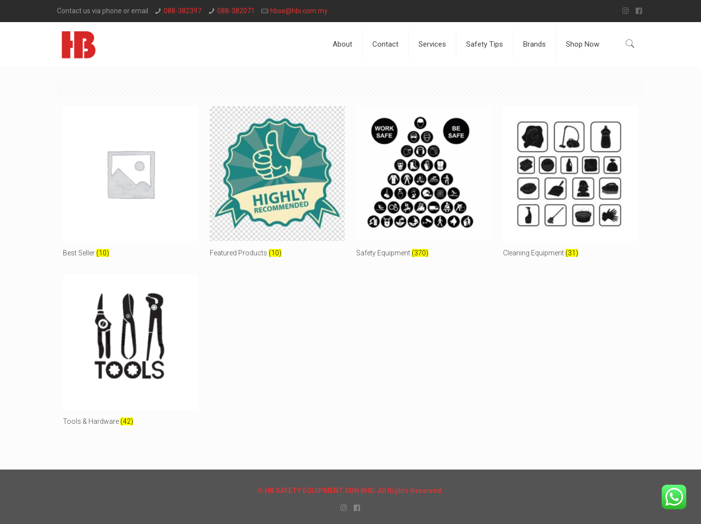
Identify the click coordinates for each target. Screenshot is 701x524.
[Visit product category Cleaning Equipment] (570, 185)
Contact (385, 44)
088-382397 (182, 11)
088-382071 (236, 11)
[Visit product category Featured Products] (277, 185)
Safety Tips (484, 44)
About (342, 44)
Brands (534, 44)
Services (432, 44)
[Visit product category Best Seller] (130, 185)
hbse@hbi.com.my (299, 11)
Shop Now (582, 44)
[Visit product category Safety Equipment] (423, 185)
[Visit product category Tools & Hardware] (130, 354)
